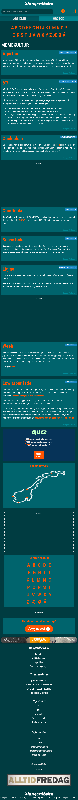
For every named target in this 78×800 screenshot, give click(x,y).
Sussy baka (14, 240)
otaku (12, 366)
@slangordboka (39, 764)
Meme (62, 52)
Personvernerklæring (39, 746)
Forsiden (39, 654)
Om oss (39, 738)
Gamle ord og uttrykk (39, 666)
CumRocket (14, 210)
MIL (39, 710)
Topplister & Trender (39, 692)
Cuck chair (13, 138)
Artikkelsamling (39, 658)
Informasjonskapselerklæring (39, 750)
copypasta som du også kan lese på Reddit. (54, 418)
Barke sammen (39, 722)
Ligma (8, 269)
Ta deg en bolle (39, 718)
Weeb (8, 346)
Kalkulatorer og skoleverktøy (39, 684)
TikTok (73, 81)
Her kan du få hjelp (39, 755)
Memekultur (71, 52)
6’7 (5, 83)
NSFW (22, 220)
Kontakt (39, 742)
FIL (39, 706)
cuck (57, 145)
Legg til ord (39, 662)
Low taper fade (17, 383)
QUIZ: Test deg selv (39, 680)
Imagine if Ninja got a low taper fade (28, 396)
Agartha (10, 54)
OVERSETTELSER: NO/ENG (39, 688)
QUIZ (39, 432)
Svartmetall (39, 714)
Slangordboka (39, 3)
